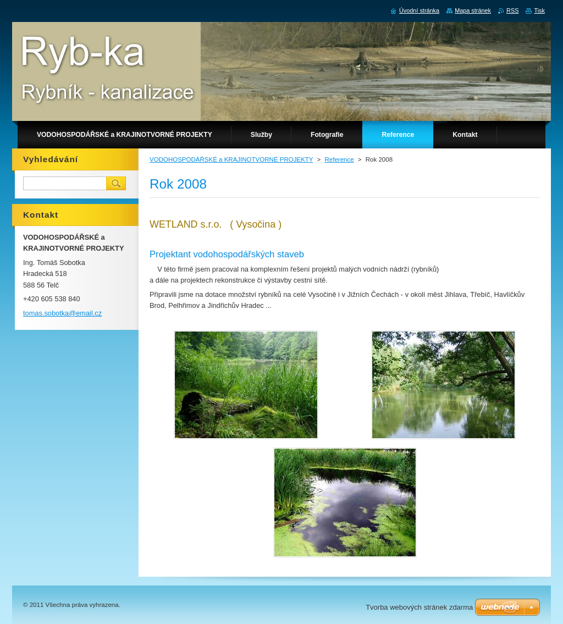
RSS (512, 10)
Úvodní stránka (419, 10)
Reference (339, 159)
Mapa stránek (473, 10)
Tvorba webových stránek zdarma (419, 607)
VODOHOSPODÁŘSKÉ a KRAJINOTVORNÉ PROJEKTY (231, 159)
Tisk (539, 10)
